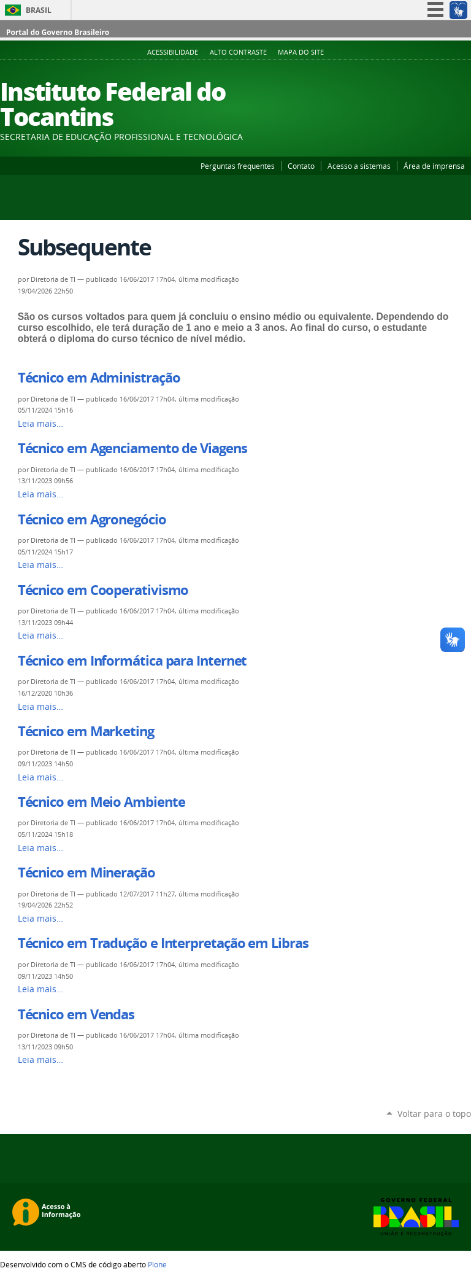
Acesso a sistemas (359, 166)
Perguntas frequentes (238, 166)
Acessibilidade (172, 52)
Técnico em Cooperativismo (103, 590)
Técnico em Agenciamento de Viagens (132, 448)
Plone (157, 1264)
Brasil (39, 10)
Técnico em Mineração (86, 872)
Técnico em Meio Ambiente (101, 802)
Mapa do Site (301, 52)
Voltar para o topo (434, 1113)
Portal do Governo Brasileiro (57, 32)
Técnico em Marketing (86, 731)
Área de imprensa (434, 166)
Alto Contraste (238, 52)
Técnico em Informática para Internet (132, 660)
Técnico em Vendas (76, 1014)
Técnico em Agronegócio (92, 519)
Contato (301, 166)
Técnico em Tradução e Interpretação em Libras (163, 943)
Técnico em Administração (99, 377)
